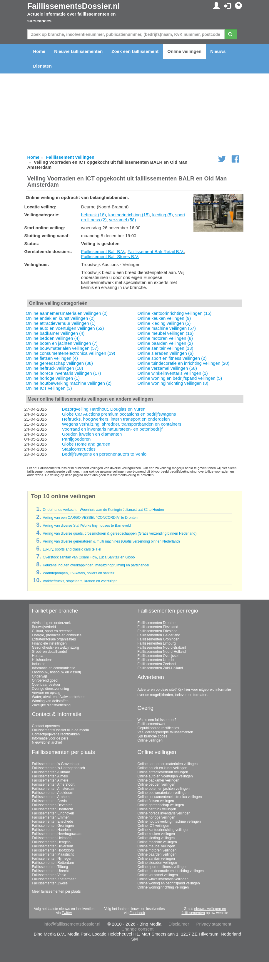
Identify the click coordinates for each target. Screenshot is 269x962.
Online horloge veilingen (157, 817)
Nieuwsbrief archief (47, 742)
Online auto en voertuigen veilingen (165, 776)
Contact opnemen (46, 726)
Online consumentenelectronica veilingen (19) (70, 353)
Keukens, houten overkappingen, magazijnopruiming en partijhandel (96, 565)
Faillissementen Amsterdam (53, 789)
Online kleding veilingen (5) (164, 323)
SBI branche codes (152, 736)
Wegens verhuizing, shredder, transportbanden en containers (121, 423)
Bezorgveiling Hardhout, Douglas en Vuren (104, 408)
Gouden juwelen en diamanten (92, 433)
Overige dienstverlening (50, 689)
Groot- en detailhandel (49, 652)
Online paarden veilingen (157, 854)
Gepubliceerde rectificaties (158, 728)
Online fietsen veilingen (156, 801)
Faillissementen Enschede (52, 821)
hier (187, 689)
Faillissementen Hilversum (52, 846)
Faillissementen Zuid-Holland (160, 668)
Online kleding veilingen (156, 838)
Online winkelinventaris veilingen (163, 879)
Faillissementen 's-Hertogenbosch (58, 768)
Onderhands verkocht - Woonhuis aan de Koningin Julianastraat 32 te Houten (103, 510)
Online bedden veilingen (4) (53, 338)
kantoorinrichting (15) (129, 214)
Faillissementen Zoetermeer (54, 879)
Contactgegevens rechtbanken (56, 734)
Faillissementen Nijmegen (52, 858)
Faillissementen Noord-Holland (162, 652)
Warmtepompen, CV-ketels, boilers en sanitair (78, 573)
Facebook (137, 913)
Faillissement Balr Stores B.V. (110, 256)
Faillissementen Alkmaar (51, 772)
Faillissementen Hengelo (51, 842)
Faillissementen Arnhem (51, 797)
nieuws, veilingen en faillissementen (203, 911)
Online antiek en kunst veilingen (162, 768)
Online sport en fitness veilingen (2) (172, 358)
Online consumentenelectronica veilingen (170, 797)
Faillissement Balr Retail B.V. (156, 251)
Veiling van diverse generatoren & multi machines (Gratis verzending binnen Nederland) (111, 541)
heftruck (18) (93, 214)
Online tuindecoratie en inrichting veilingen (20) (184, 363)
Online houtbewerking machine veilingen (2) (69, 383)
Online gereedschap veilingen (161, 805)
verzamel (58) (122, 219)
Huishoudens (42, 660)
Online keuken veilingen (156, 834)
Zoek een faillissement (134, 51)
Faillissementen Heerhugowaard (57, 834)
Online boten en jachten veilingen (164, 789)
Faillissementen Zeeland (157, 664)
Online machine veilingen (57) (167, 328)
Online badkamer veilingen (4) (55, 333)
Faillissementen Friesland (158, 631)
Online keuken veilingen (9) (164, 318)
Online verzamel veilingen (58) (167, 368)
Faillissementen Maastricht (53, 854)
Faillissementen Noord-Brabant (162, 647)
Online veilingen (184, 51)
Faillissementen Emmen (51, 817)
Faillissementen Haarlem (51, 830)
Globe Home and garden (86, 443)
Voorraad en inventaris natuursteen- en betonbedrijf (112, 428)
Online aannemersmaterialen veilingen (168, 764)
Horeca (38, 656)
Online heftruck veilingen (157, 809)
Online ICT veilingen (153, 826)
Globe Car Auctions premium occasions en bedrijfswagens (119, 413)
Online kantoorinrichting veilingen (164, 830)
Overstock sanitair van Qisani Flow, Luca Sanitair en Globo (89, 557)
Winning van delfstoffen (50, 701)
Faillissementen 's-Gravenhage (56, 764)
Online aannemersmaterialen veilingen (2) (67, 313)
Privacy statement (213, 923)
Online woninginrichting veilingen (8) (173, 383)
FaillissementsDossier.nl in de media (60, 730)
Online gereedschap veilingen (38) (59, 363)
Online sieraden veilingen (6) (166, 353)
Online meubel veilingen (156, 846)
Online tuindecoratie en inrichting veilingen (171, 871)
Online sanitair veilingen (156, 858)
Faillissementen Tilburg (50, 867)
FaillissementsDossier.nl (73, 6)
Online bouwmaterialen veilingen (163, 793)
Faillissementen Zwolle (50, 883)
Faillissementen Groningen (159, 639)
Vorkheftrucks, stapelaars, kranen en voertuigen (80, 581)
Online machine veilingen (157, 842)
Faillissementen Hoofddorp (53, 850)
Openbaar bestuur (46, 684)
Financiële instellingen (49, 643)
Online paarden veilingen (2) (165, 343)
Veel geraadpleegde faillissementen (165, 732)
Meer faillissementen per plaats (56, 891)
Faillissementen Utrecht (156, 660)
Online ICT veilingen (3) (49, 388)
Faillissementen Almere (50, 780)
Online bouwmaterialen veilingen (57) (62, 348)
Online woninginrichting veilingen (163, 887)
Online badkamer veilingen (158, 780)
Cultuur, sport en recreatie (52, 631)
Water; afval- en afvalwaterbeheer (58, 697)
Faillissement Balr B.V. (103, 251)
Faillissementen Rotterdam (53, 863)
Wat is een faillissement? (157, 720)
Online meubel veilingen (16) (166, 333)
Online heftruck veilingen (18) (54, 368)
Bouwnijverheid (44, 627)
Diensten (42, 65)
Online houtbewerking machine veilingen (169, 821)
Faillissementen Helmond (52, 838)
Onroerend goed (45, 680)
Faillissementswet (152, 724)
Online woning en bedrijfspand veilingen (169, 883)
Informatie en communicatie (53, 668)
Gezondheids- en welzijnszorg (55, 647)
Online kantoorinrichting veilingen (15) (175, 313)
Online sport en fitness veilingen (163, 867)
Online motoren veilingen (157, 850)
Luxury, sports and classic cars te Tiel (72, 549)
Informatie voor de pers (50, 738)
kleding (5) (162, 214)
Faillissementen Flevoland (158, 627)
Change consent (137, 928)
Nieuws (218, 51)
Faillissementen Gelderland (159, 635)
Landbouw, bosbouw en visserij (56, 672)
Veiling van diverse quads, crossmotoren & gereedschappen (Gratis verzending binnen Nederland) (119, 533)
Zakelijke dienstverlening (51, 705)
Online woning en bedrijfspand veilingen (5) (180, 378)
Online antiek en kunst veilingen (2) (60, 318)
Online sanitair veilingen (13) (165, 348)
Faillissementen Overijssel (158, 656)
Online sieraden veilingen (157, 863)
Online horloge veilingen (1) (53, 378)
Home (39, 51)
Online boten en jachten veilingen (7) (62, 343)
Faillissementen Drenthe (157, 623)
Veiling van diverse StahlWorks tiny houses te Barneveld (87, 525)
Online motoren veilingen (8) (165, 338)
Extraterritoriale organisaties (54, 639)
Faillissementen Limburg (157, 643)
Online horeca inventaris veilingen (164, 813)
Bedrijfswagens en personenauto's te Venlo (104, 453)
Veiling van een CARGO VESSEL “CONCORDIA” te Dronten (90, 518)
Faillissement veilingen (70, 157)
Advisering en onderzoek (51, 623)
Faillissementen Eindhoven (53, 813)
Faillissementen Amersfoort (53, 784)
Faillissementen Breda (49, 801)
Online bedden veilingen (157, 784)
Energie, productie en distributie (57, 635)
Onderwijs (40, 676)
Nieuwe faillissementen (78, 51)
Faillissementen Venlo (49, 875)
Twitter (67, 913)
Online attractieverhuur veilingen (163, 772)
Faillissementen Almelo (50, 776)
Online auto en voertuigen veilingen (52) (65, 328)
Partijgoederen (76, 438)
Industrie (39, 664)
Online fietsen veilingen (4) (52, 358)
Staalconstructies (79, 448)
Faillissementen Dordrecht (52, 809)
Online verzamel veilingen (158, 875)
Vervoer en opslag (46, 693)
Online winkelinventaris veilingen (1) (173, 373)
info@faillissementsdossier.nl (72, 923)
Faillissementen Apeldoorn (52, 793)
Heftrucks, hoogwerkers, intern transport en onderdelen (116, 418)
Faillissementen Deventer (52, 805)
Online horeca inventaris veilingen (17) (63, 373)
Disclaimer (178, 923)
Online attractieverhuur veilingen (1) (61, 323)
